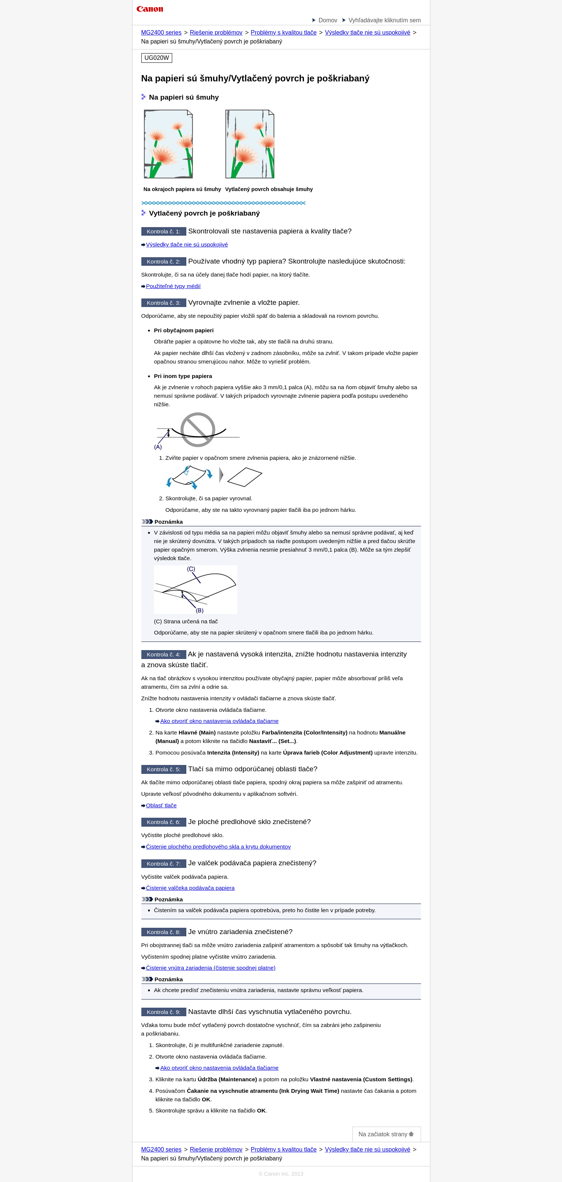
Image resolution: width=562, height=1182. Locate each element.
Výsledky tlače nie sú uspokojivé (367, 32)
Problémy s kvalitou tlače (284, 32)
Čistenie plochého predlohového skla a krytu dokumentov (218, 846)
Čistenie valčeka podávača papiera (190, 888)
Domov (327, 20)
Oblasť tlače (161, 805)
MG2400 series (161, 32)
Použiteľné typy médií (173, 286)
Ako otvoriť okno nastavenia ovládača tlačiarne (219, 721)
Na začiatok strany (387, 1134)
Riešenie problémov (216, 32)
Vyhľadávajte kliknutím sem (385, 20)
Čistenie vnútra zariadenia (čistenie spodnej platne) (211, 968)
